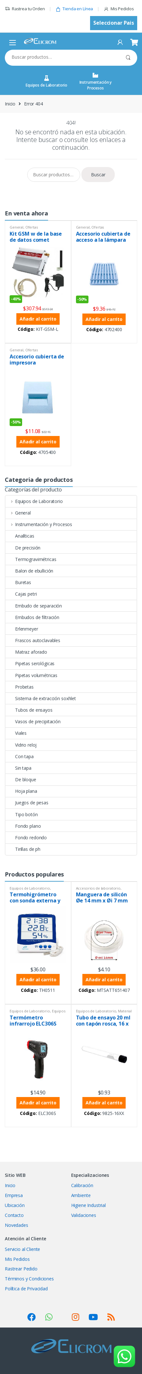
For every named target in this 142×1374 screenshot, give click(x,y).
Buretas (18, 582)
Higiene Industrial (88, 1205)
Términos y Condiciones (29, 1279)
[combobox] (62, 57)
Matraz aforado (26, 652)
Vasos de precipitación (33, 721)
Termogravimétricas (30, 559)
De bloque (20, 779)
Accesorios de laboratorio (98, 888)
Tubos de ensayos (29, 710)
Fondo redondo (26, 837)
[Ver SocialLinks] (31, 1317)
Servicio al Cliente (22, 1249)
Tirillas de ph (22, 849)
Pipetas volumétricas (31, 675)
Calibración (82, 1185)
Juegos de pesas (26, 803)
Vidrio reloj (21, 745)
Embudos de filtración (32, 617)
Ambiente (81, 1195)
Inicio (10, 104)
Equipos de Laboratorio (46, 81)
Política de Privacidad (26, 1289)
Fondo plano (23, 826)
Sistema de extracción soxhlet (40, 698)
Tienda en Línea (74, 9)
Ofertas (31, 227)
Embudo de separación (33, 606)
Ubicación (15, 1205)
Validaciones (83, 1215)
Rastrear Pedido (21, 1269)
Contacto (14, 1215)
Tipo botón (21, 814)
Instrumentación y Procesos (95, 81)
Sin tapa (18, 768)
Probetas (19, 687)
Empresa (14, 1195)
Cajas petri (21, 594)
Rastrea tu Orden (25, 9)
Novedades (16, 1225)
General (16, 227)
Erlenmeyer (21, 629)
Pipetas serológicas (29, 663)
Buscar (128, 58)
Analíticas (19, 536)
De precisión (22, 548)
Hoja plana (21, 791)
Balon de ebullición (29, 571)
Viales (16, 733)
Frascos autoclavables (32, 640)
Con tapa (19, 756)
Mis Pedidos (119, 9)
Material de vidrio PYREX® (104, 1013)
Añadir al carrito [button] (38, 319)
